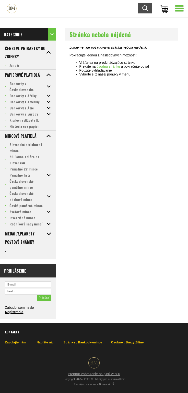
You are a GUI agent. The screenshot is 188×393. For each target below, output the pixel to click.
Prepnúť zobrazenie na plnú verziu (94, 374)
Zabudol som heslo (19, 307)
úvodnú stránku (108, 66)
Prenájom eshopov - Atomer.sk (94, 384)
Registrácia (14, 312)
